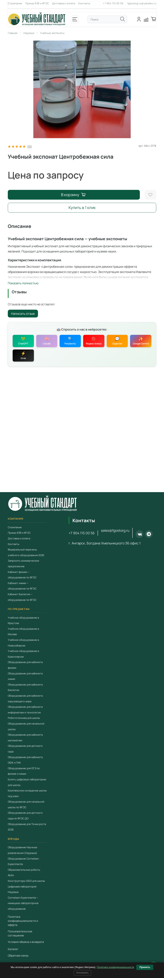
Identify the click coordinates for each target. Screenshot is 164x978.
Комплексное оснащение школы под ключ (27, 793)
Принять (144, 967)
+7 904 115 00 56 (113, 3)
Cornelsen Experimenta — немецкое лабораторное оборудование (23, 903)
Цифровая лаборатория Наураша (22, 889)
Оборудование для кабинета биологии (25, 687)
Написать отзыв (23, 313)
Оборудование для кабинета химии (25, 676)
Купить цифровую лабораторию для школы (27, 782)
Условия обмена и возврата (26, 942)
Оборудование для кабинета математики (25, 737)
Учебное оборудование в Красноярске (23, 653)
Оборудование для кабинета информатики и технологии (25, 709)
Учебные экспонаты (52, 33)
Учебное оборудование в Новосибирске (23, 642)
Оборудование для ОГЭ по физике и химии (24, 771)
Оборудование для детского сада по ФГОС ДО (25, 815)
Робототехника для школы (24, 718)
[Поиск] (122, 19)
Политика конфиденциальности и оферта (23, 921)
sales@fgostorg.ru (115, 530)
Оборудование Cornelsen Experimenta (23, 861)
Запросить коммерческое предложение (23, 563)
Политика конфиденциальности (115, 967)
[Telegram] (149, 534)
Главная (12, 33)
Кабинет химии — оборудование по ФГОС (22, 585)
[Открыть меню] (75, 19)
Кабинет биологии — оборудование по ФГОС (22, 597)
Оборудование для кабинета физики (25, 664)
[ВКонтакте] (139, 534)
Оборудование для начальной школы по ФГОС (26, 804)
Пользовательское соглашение (20, 933)
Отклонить (82, 972)
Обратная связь (18, 955)
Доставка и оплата (63, 3)
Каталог (13, 949)
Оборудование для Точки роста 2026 (27, 826)
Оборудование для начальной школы (26, 726)
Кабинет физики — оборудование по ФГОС (22, 574)
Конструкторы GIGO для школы (26, 881)
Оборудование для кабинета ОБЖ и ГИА (25, 759)
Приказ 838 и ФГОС (37, 3)
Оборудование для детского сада (25, 748)
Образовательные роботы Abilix (24, 872)
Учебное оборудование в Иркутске (23, 620)
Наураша (28, 33)
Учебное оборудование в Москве (23, 631)
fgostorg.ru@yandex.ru (141, 3)
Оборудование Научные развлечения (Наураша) (22, 850)
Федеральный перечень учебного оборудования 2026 (26, 552)
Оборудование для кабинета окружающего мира (25, 698)
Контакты (84, 3)
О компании (15, 3)
